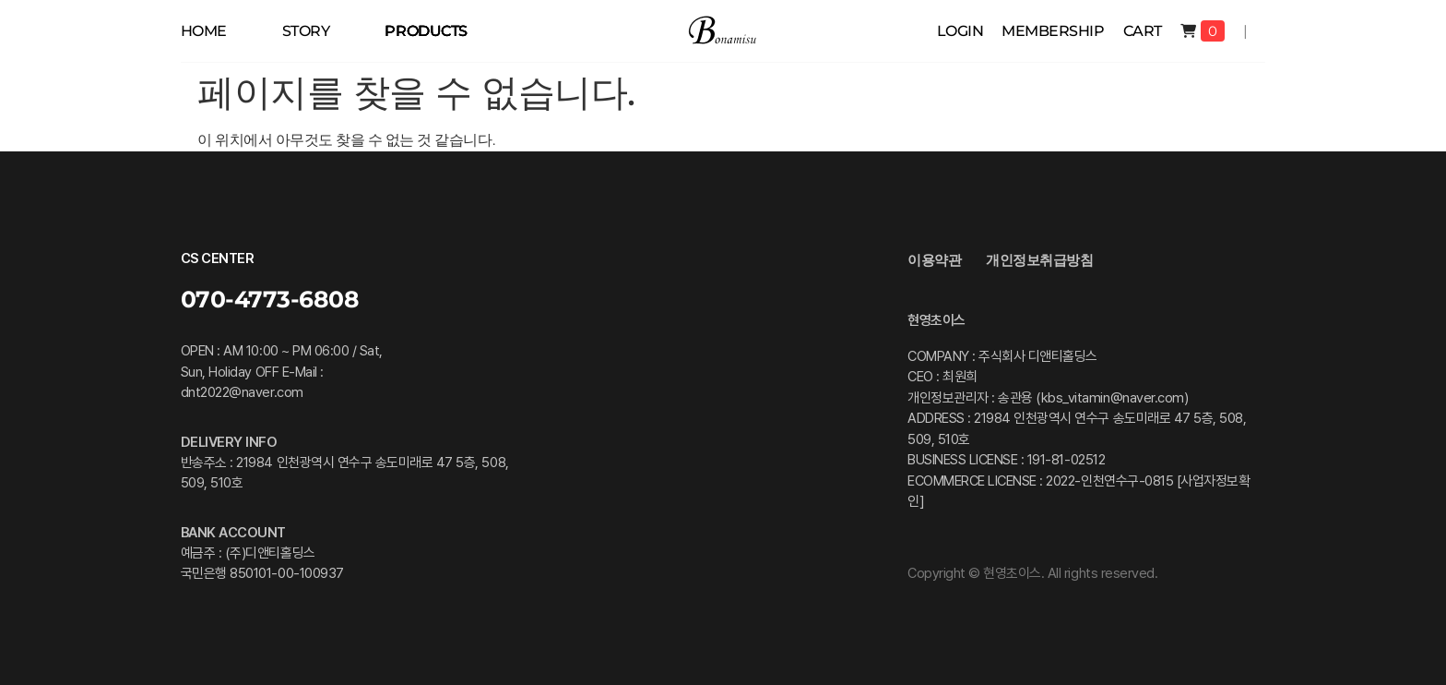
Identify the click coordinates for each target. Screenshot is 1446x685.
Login (960, 31)
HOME (204, 31)
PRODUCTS (426, 31)
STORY (306, 31)
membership (1053, 31)
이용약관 (934, 260)
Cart (1142, 31)
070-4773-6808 (270, 299)
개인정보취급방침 (1039, 260)
